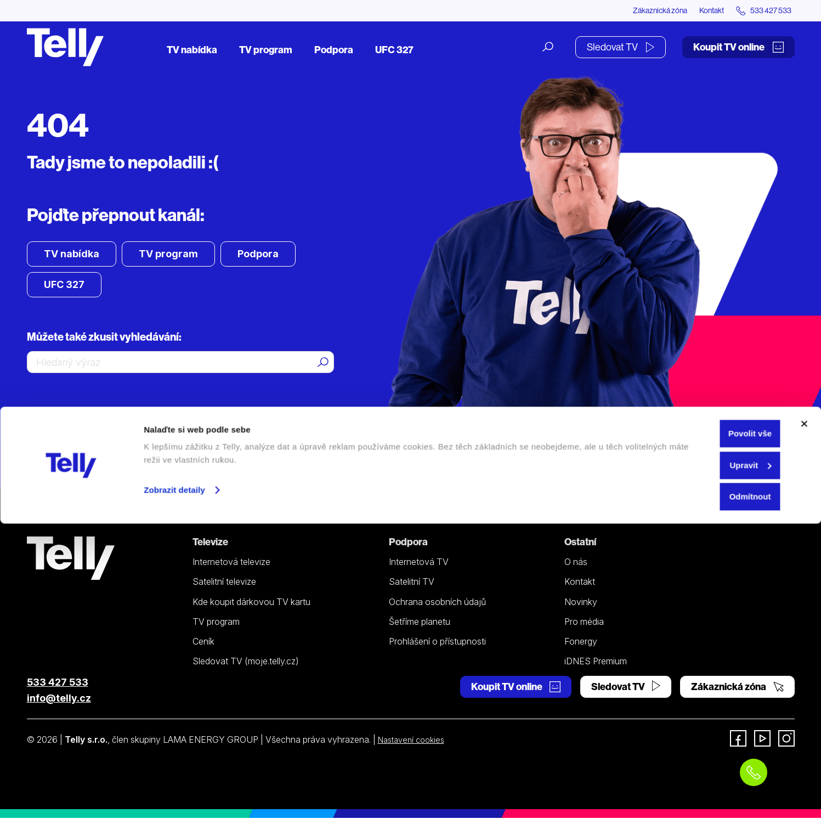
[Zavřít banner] (804, 719)
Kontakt (697, 10)
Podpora (333, 50)
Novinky (580, 602)
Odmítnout (701, 792)
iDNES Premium (595, 662)
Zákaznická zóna (635, 10)
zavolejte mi (164, 415)
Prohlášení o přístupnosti (437, 642)
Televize (210, 543)
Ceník (203, 642)
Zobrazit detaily (174, 785)
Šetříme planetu (419, 623)
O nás (575, 563)
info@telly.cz (59, 699)
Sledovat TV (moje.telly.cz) (245, 662)
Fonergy (580, 642)
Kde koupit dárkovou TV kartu (251, 602)
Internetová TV (419, 563)
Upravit (702, 760)
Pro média (584, 623)
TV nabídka (192, 50)
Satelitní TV (411, 583)
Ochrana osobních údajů (437, 602)
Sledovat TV (620, 48)
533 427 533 (57, 683)
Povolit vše (701, 728)
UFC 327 (394, 50)
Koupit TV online (738, 48)
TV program (265, 50)
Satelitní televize (224, 583)
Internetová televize (231, 563)
